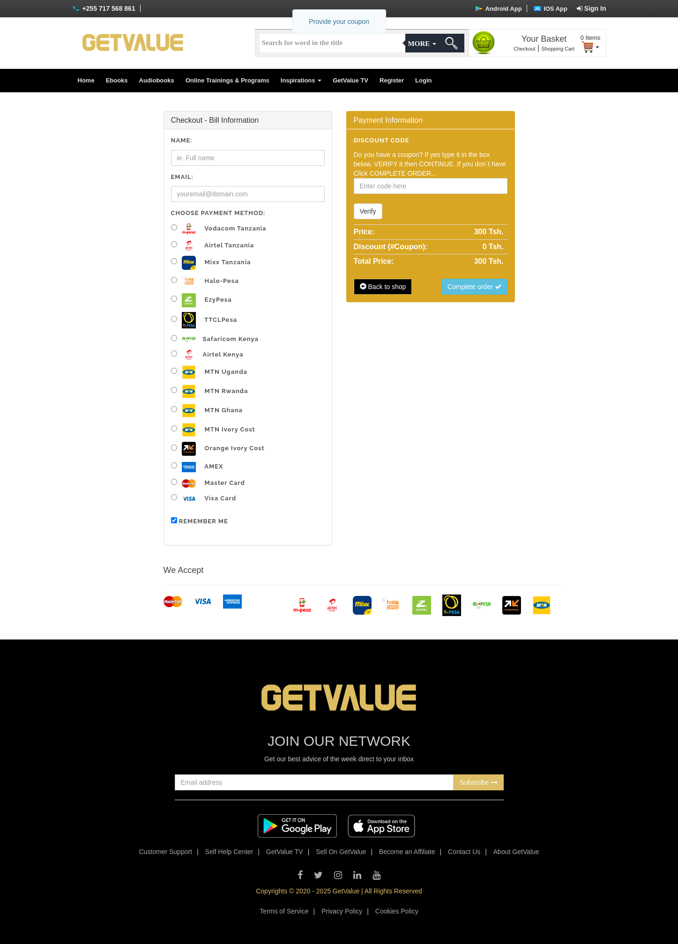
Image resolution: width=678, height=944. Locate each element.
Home (86, 80)
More (422, 43)
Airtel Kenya (207, 354)
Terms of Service (284, 911)
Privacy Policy (341, 911)
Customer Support (165, 851)
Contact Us (464, 851)
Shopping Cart (558, 49)
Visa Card (204, 499)
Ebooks (117, 80)
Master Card (208, 483)
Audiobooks (156, 80)
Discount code (382, 140)
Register (392, 80)
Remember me (199, 521)
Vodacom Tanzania (219, 229)
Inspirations (301, 80)
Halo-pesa (205, 282)
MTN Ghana (207, 410)
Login (423, 80)
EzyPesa (201, 300)
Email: (182, 176)
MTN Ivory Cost (213, 430)
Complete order (474, 286)
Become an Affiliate (407, 851)
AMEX (197, 467)
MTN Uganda (209, 372)
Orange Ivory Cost (218, 449)
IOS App (550, 8)
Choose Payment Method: (218, 212)
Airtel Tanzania (212, 245)
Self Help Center (229, 851)
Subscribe (478, 782)
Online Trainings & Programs (227, 80)
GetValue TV (350, 80)
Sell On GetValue (341, 851)
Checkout (524, 49)
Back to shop (383, 286)
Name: (182, 140)
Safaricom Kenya (215, 339)
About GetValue (516, 851)
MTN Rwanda (209, 391)
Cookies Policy (396, 911)
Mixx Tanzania (211, 263)
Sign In (591, 8)
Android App (498, 8)
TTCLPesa (204, 320)
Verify (368, 211)
